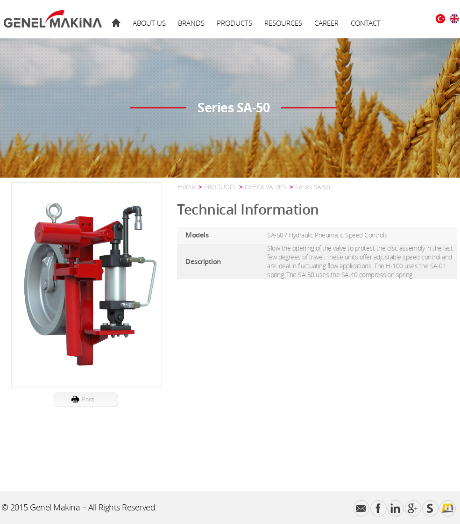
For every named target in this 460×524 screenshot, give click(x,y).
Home (186, 186)
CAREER (326, 23)
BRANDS (191, 23)
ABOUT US (149, 23)
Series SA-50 (312, 186)
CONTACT (366, 23)
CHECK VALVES (265, 186)
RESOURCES (283, 23)
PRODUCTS (234, 23)
